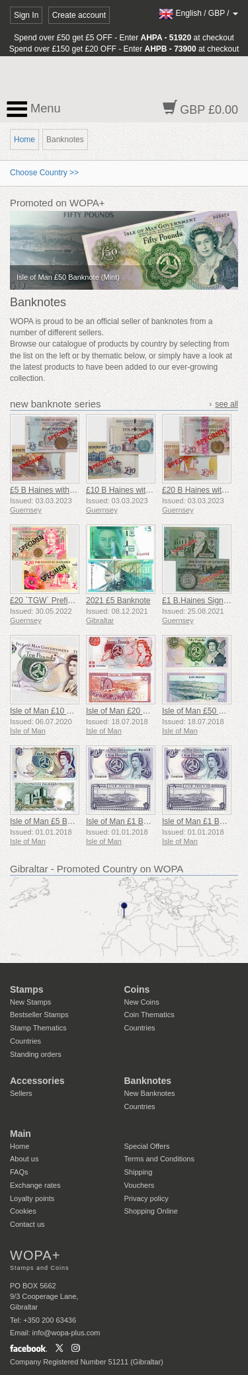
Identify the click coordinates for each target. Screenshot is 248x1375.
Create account (79, 15)
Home (24, 139)
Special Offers (147, 1146)
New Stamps (30, 1002)
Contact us (27, 1224)
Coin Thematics (149, 1015)
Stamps (27, 989)
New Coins (141, 1002)
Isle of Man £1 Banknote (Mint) (140, 821)
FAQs (19, 1172)
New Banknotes (149, 1093)
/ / (198, 13)
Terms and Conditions (159, 1159)
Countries (25, 1041)
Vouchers (139, 1185)
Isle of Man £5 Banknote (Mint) (64, 821)
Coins (137, 989)
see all (226, 404)
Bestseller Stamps (39, 1015)
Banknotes (148, 1080)
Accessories (37, 1080)
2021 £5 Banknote (118, 600)
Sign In (26, 15)
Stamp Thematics (38, 1028)
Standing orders (36, 1054)
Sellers (21, 1093)
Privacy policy (146, 1198)
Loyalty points (32, 1198)
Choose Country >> (44, 172)
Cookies (23, 1211)
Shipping (138, 1172)
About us (24, 1159)
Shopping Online (151, 1211)
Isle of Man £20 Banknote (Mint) (142, 711)
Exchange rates (35, 1185)
